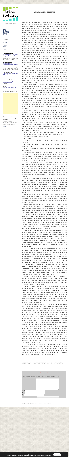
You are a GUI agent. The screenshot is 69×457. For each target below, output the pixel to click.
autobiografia (24, 363)
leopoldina (34, 363)
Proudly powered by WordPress (28, 403)
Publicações (6, 31)
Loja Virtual (6, 32)
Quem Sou (5, 34)
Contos (56, 362)
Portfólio (5, 30)
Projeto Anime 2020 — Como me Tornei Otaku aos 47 (10, 74)
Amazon (5, 42)
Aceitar (57, 454)
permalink (62, 363)
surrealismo (48, 363)
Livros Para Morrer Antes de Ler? (9, 87)
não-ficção (43, 363)
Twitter (4, 49)
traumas (52, 363)
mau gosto (38, 363)
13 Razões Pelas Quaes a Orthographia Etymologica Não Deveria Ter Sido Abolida (10, 55)
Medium (5, 45)
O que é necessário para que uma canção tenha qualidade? (9, 81)
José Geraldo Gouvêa (40, 362)
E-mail (23, 392)
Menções (5, 33)
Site (23, 394)
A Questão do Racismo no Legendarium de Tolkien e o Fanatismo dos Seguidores (10, 64)
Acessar (4, 126)
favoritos (29, 363)
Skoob (4, 47)
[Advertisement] (34, 103)
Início (4, 29)
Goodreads (5, 43)
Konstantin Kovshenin (46, 403)
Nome (23, 390)
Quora (4, 46)
